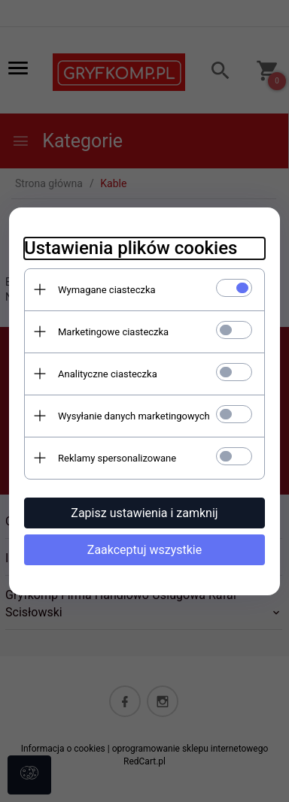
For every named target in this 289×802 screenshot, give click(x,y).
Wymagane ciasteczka (107, 289)
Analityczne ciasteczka (107, 374)
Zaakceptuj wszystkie (144, 550)
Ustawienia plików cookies (130, 248)
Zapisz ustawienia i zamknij (144, 513)
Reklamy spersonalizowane (117, 458)
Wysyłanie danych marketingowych (134, 416)
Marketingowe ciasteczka (113, 331)
